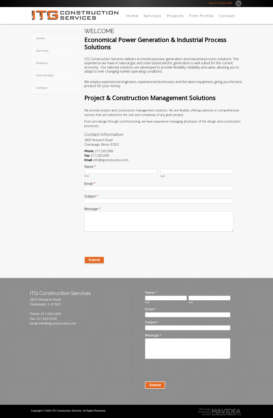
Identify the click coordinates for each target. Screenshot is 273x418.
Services (153, 16)
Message (92, 209)
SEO (208, 414)
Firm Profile (201, 16)
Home (132, 16)
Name (90, 166)
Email (89, 184)
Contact (227, 16)
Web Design (205, 409)
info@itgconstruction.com (57, 323)
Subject (91, 196)
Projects (175, 16)
